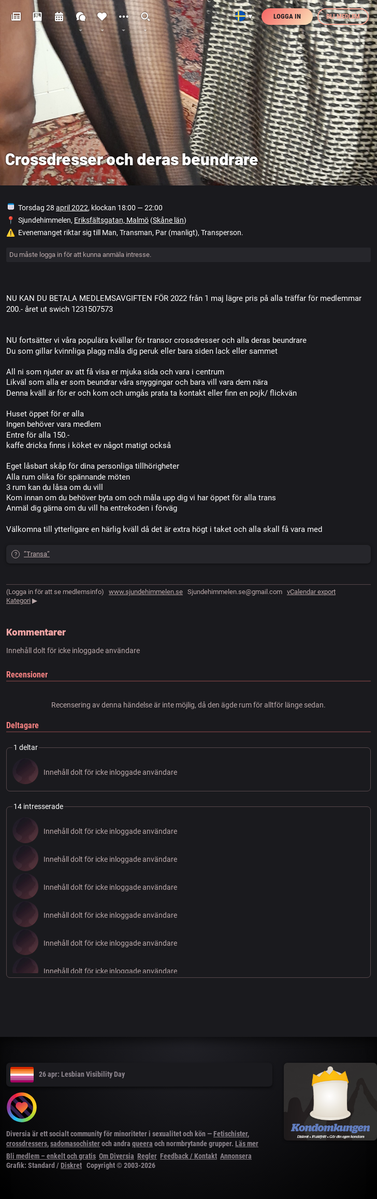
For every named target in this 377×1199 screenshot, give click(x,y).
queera (142, 1143)
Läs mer (246, 1143)
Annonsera (236, 1156)
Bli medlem (343, 16)
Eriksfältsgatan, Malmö (111, 220)
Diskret (71, 1165)
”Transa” (37, 554)
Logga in (287, 16)
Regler (147, 1156)
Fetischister (230, 1134)
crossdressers (26, 1143)
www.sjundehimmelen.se (146, 592)
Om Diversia (116, 1156)
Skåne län (168, 220)
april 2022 (72, 208)
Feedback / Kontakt (188, 1156)
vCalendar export (311, 592)
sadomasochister (75, 1143)
